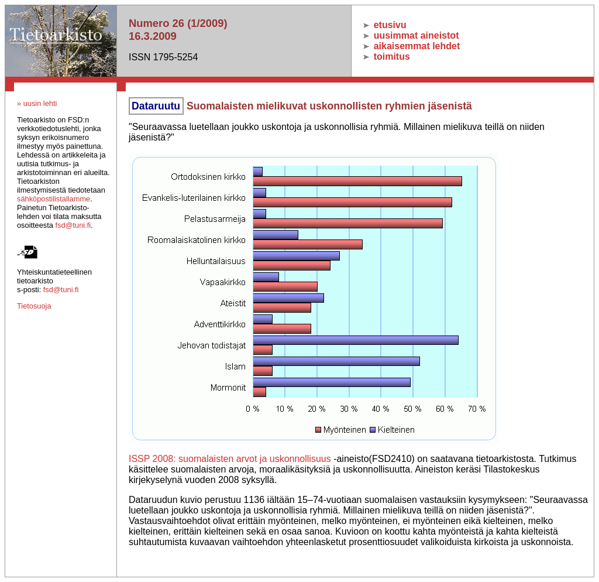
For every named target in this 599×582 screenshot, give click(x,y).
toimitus (386, 56)
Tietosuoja (34, 306)
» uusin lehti (37, 103)
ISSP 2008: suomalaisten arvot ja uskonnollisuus (230, 459)
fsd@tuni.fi (73, 225)
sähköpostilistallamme (53, 198)
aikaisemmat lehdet (411, 46)
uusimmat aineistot (411, 35)
